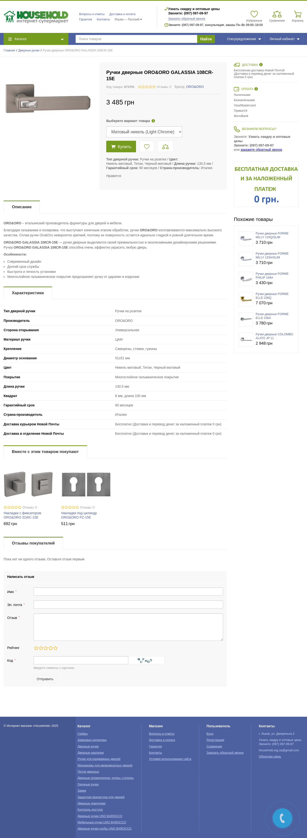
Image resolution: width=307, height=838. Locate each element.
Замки (81, 790)
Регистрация (215, 740)
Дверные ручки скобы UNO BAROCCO (104, 828)
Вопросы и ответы (92, 14)
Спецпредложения (244, 39)
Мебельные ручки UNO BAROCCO (101, 822)
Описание (22, 207)
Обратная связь (270, 756)
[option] (266, 184)
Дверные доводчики (91, 803)
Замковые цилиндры (91, 740)
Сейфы (82, 733)
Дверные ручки (29, 50)
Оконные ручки (88, 784)
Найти (206, 39)
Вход (210, 733)
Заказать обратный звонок (186, 18)
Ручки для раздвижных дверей (98, 759)
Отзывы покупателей (33, 543)
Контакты (103, 19)
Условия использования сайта (170, 759)
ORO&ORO (195, 87)
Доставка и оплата (122, 14)
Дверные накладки (90, 752)
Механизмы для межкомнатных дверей (104, 765)
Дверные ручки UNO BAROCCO (99, 816)
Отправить (45, 679)
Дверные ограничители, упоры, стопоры (105, 778)
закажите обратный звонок (261, 150)
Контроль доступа (90, 809)
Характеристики (28, 293)
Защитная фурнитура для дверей (100, 797)
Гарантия (85, 19)
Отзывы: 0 (164, 87)
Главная (9, 50)
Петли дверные (88, 771)
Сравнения (214, 746)
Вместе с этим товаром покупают (45, 451)
